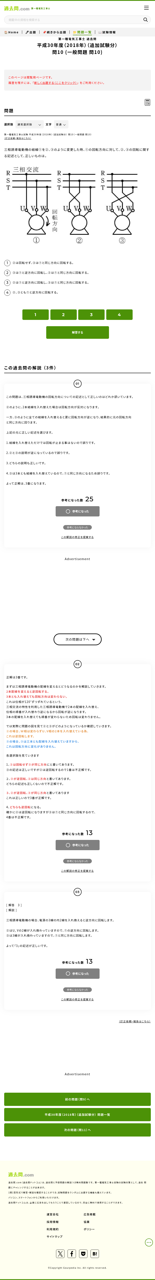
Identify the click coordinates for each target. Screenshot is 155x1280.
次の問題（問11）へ (77, 1130)
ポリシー (89, 1229)
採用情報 (53, 1222)
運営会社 (53, 1214)
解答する (77, 332)
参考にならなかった (77, 527)
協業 (87, 1222)
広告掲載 (90, 1214)
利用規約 (53, 1229)
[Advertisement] (77, 591)
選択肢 (8, 124)
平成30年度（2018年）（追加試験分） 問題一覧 (77, 1114)
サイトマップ (55, 1236)
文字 (49, 124)
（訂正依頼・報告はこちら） (18, 138)
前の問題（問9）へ (77, 1099)
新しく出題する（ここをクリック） (55, 83)
